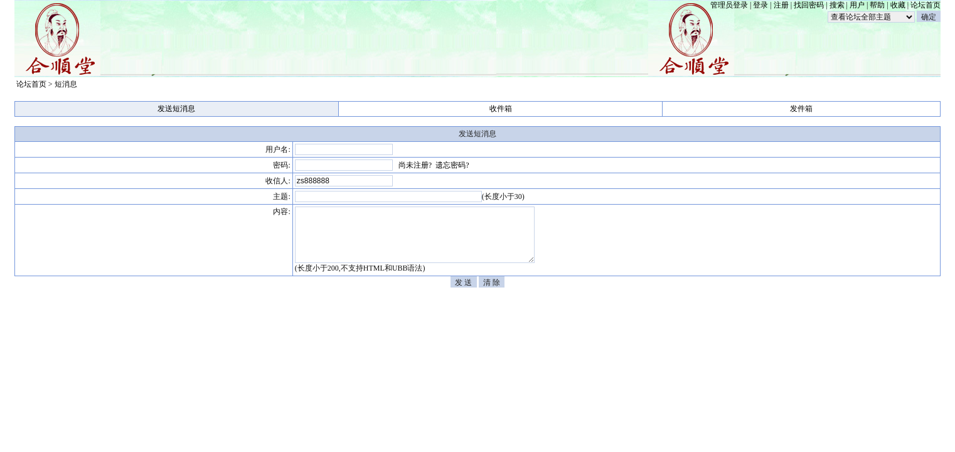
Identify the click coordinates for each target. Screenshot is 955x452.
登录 (760, 5)
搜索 (837, 5)
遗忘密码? (452, 165)
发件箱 (801, 108)
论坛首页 (925, 5)
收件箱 (500, 108)
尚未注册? (415, 165)
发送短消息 (176, 108)
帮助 (877, 5)
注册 (781, 5)
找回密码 (809, 5)
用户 (857, 5)
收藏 (897, 5)
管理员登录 (729, 5)
